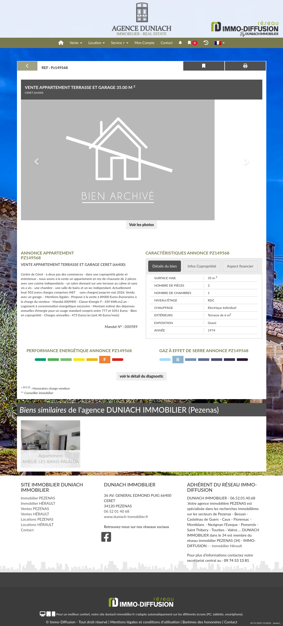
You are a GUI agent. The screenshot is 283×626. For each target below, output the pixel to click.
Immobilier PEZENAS (38, 498)
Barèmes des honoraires (201, 622)
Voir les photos (141, 224)
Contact (167, 43)
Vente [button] (76, 43)
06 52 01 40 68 (116, 511)
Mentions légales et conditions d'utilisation (145, 622)
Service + (119, 43)
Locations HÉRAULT (37, 524)
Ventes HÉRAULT (35, 514)
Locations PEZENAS (37, 519)
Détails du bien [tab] (165, 266)
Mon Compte (144, 43)
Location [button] (96, 43)
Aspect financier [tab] (240, 266)
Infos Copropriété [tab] (202, 266)
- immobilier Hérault (226, 545)
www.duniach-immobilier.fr (126, 516)
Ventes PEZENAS (35, 508)
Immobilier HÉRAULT (38, 503)
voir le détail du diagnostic (141, 376)
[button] (35, 160)
